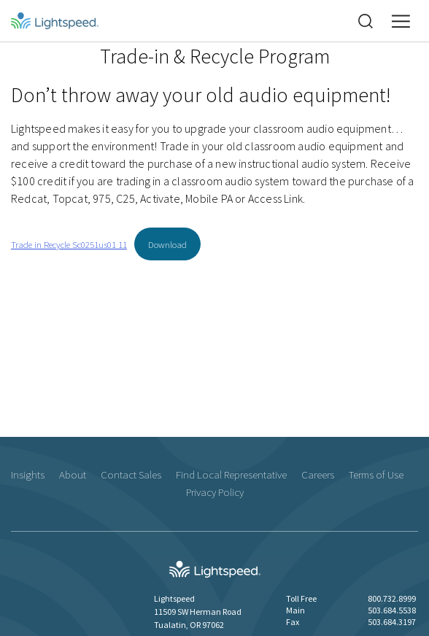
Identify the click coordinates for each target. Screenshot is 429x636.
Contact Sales (131, 474)
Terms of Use (376, 474)
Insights (28, 474)
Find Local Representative (231, 474)
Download (167, 244)
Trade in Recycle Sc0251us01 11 (69, 244)
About (72, 474)
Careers (317, 474)
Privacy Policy (215, 492)
